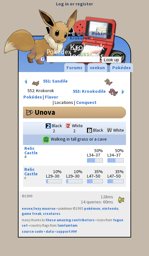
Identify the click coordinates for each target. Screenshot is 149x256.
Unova (45, 112)
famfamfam (67, 225)
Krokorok (80, 38)
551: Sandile (45, 81)
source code (32, 231)
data (50, 231)
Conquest (86, 102)
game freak (31, 213)
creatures (51, 213)
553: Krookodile (99, 92)
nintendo (110, 208)
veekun (97, 67)
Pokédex (79, 33)
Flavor (51, 97)
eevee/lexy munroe (39, 208)
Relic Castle (31, 150)
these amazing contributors (70, 220)
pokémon (92, 208)
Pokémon (102, 33)
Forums (74, 67)
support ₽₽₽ (66, 231)
